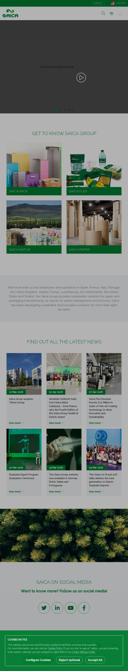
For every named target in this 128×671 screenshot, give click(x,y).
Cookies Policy (55, 648)
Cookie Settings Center (83, 652)
